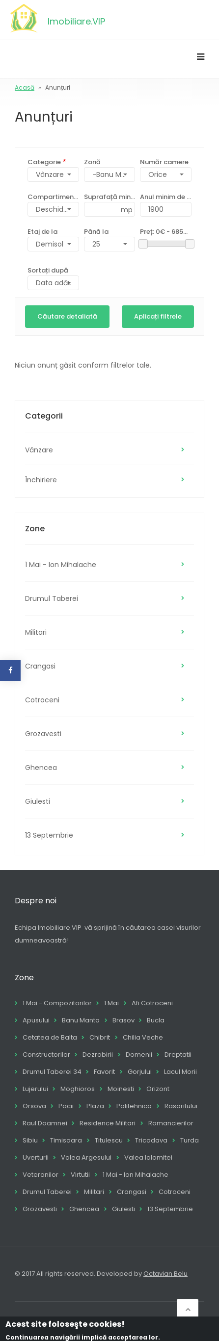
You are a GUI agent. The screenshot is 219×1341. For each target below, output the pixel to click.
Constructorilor (46, 1054)
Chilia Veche (143, 1037)
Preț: (166, 231)
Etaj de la (42, 231)
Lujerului (35, 1088)
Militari (36, 632)
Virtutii (80, 1174)
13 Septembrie (49, 835)
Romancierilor (170, 1123)
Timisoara (66, 1140)
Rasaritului (180, 1106)
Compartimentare (53, 196)
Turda (189, 1140)
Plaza (95, 1106)
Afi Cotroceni (152, 1003)
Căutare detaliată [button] (67, 316)
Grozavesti (43, 734)
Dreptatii (178, 1054)
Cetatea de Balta (50, 1037)
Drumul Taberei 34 (52, 1071)
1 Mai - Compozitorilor (57, 1003)
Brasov (123, 1020)
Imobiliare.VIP (76, 21)
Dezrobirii (97, 1054)
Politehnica (134, 1106)
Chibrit (99, 1037)
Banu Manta (81, 1020)
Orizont (157, 1088)
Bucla (155, 1020)
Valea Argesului (86, 1157)
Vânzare (39, 450)
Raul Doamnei (45, 1123)
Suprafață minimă (110, 196)
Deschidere (55, 209)
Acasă (24, 87)
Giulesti (37, 801)
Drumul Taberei (51, 598)
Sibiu (30, 1140)
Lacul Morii (180, 1071)
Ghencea (41, 767)
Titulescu (109, 1140)
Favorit (104, 1071)
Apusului (36, 1020)
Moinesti (121, 1088)
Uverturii (36, 1157)
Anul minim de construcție (166, 196)
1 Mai (111, 1003)
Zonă (92, 162)
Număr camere (164, 162)
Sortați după (47, 270)
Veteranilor (40, 1174)
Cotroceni (42, 700)
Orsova (34, 1106)
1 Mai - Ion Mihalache (60, 565)
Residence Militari (108, 1123)
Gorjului (140, 1071)
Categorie (44, 162)
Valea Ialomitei (148, 1157)
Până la (96, 231)
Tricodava (151, 1140)
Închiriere (41, 480)
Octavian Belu (165, 1273)
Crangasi (40, 666)
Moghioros (77, 1088)
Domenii (139, 1054)
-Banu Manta (114, 174)
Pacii (66, 1106)
